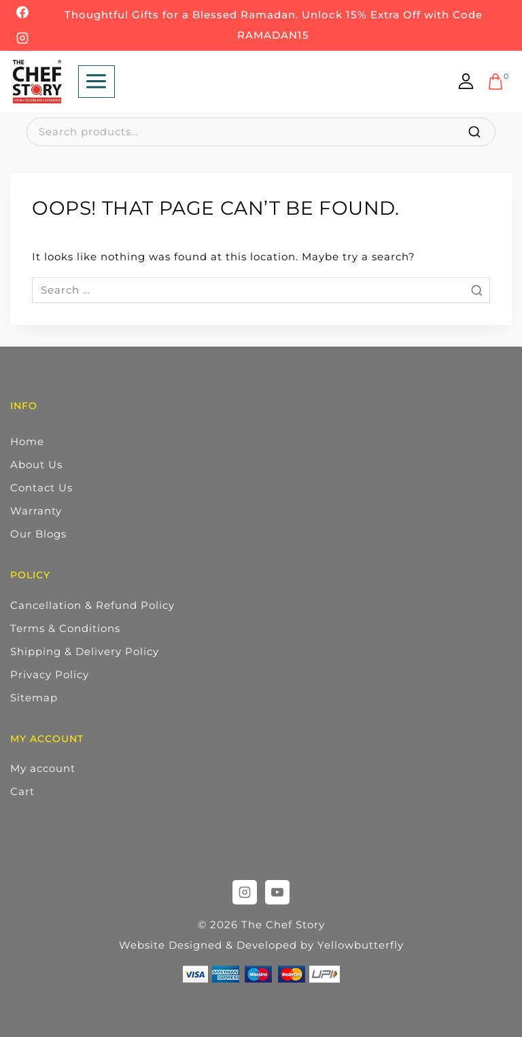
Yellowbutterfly (360, 944)
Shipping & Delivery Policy (84, 651)
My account (42, 768)
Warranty (36, 510)
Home (27, 441)
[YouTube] (277, 892)
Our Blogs (38, 533)
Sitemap (34, 697)
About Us (36, 464)
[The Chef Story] (37, 81)
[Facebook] (22, 12)
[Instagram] (22, 38)
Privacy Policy (49, 674)
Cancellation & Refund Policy (92, 605)
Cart (22, 791)
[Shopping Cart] (499, 81)
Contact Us (41, 487)
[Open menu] (96, 81)
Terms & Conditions (65, 628)
